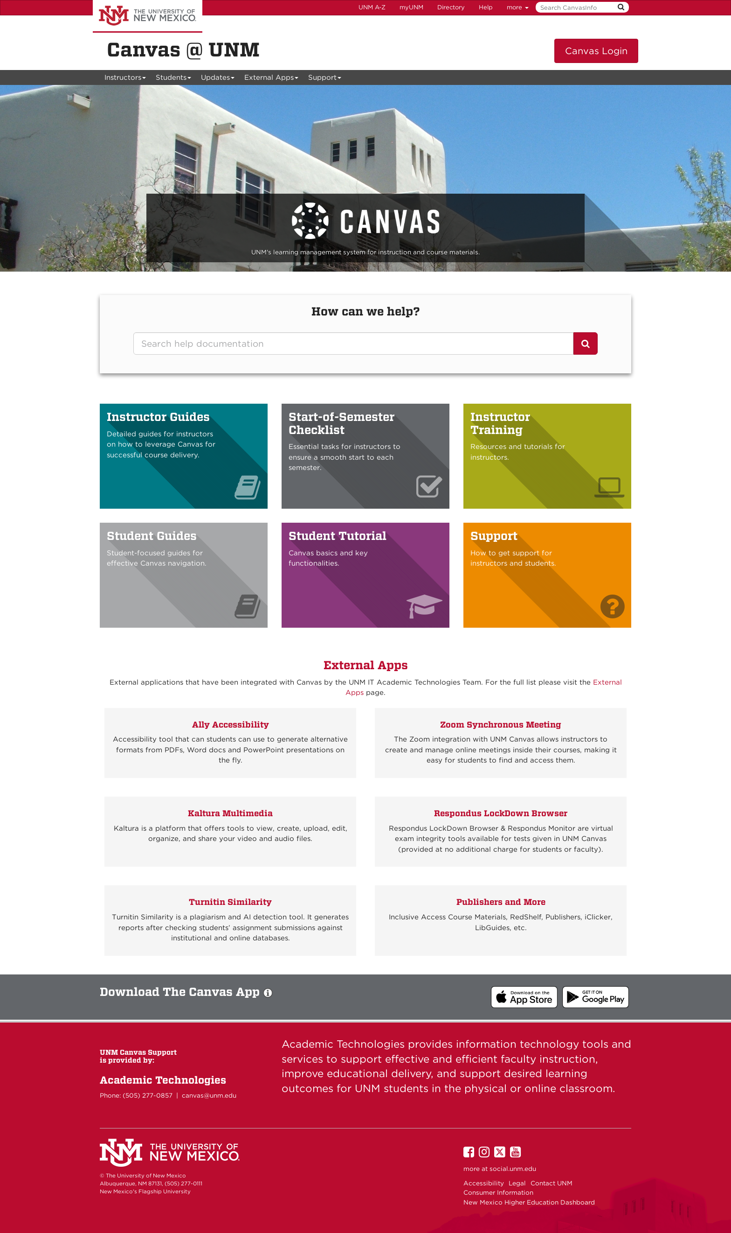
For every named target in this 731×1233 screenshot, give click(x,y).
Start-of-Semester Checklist (341, 423)
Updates (218, 79)
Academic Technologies (163, 1080)
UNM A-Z (372, 7)
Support (325, 79)
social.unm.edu (513, 1168)
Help (486, 7)
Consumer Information (498, 1192)
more (518, 7)
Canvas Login (596, 50)
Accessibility (483, 1183)
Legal (517, 1183)
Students (174, 79)
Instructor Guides (158, 417)
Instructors (125, 79)
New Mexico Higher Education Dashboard (529, 1202)
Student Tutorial (337, 536)
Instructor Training (500, 423)
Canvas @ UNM (183, 49)
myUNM (411, 7)
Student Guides (152, 536)
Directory (451, 7)
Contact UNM (551, 1183)
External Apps (271, 79)
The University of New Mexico (147, 16)
